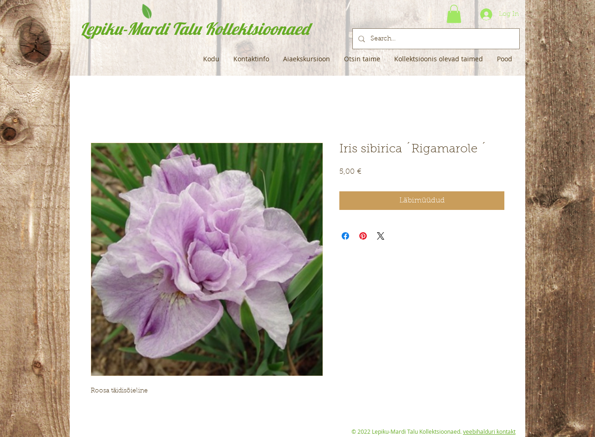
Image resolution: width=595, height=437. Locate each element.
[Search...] (435, 39)
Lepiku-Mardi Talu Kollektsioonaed (194, 28)
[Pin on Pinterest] (363, 235)
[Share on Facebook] (345, 235)
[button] (454, 14)
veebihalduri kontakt (489, 431)
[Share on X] (380, 235)
